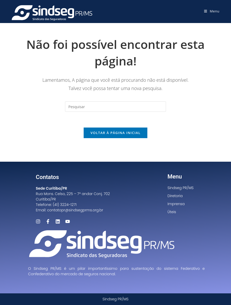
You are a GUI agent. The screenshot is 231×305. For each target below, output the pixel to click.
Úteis (172, 211)
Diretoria (175, 195)
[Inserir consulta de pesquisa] (115, 106)
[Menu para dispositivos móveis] (211, 11)
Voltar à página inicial (115, 132)
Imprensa (176, 203)
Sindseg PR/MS (181, 187)
